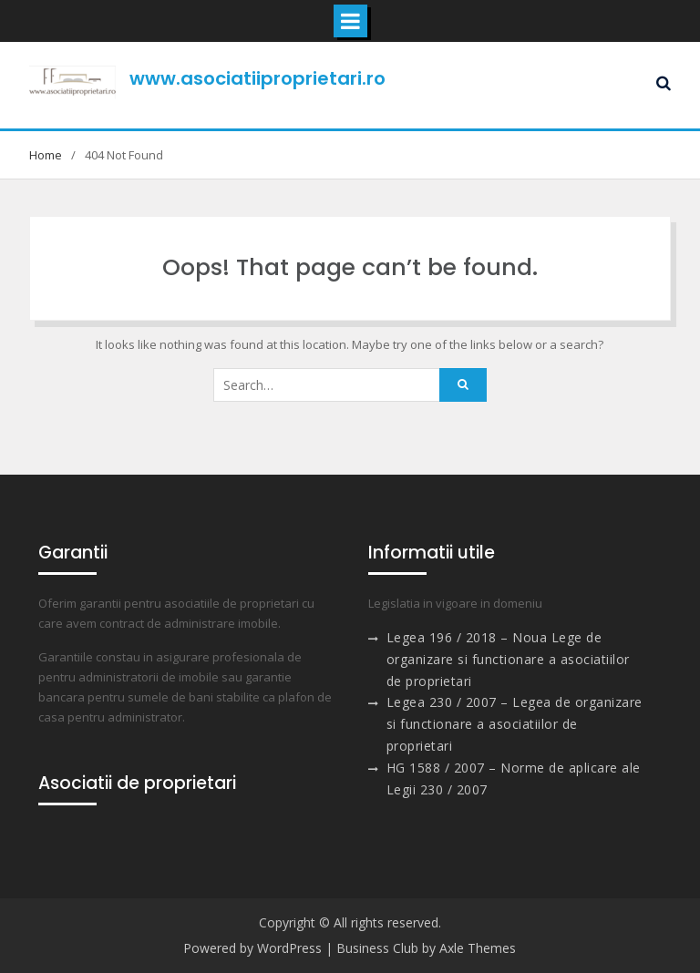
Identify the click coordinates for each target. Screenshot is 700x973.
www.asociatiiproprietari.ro (257, 78)
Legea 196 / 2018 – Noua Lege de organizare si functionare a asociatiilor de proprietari (508, 659)
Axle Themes (477, 948)
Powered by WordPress (252, 948)
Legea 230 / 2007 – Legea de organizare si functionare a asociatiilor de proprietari (514, 723)
